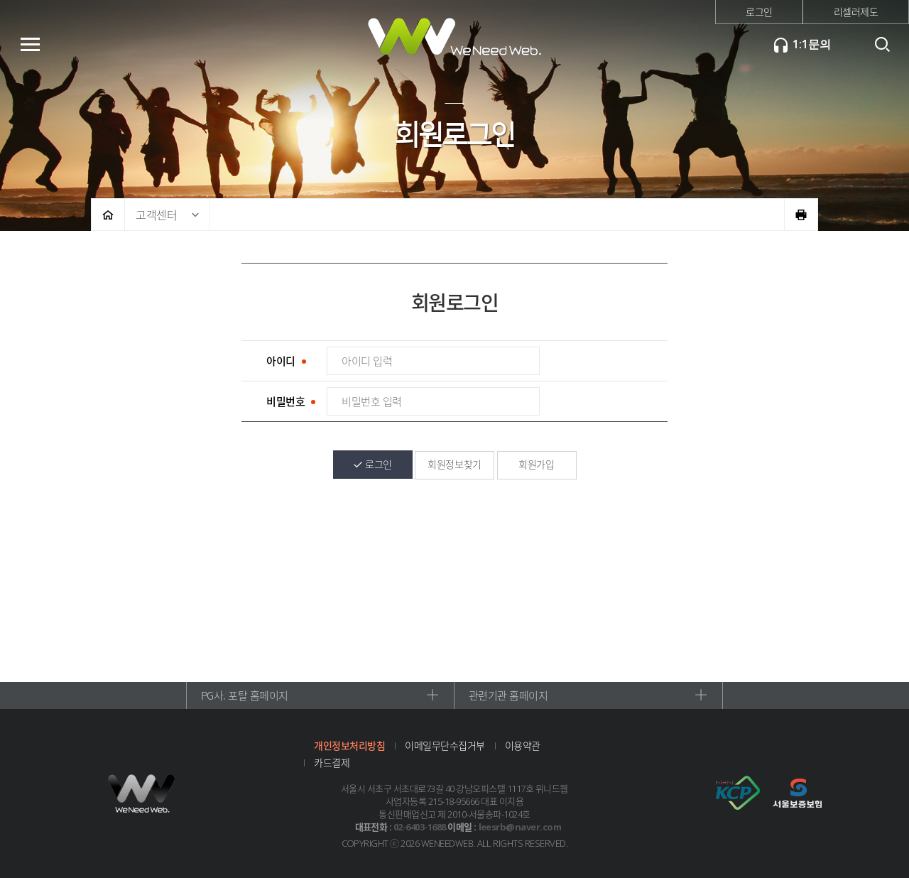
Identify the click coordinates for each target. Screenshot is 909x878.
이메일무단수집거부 (445, 745)
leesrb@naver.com (520, 826)
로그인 (759, 11)
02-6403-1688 (419, 826)
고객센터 (156, 214)
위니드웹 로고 (142, 793)
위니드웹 (454, 42)
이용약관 (522, 745)
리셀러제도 (856, 11)
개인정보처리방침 (349, 745)
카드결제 (331, 762)
